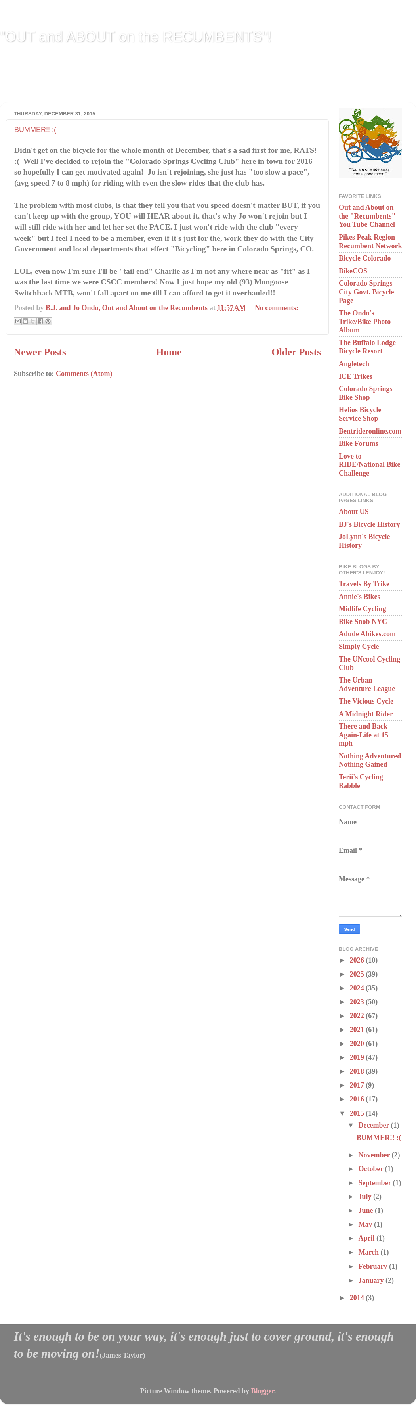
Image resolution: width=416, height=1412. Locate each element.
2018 (358, 1071)
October (371, 1169)
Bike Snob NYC (363, 621)
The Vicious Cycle (366, 701)
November (374, 1155)
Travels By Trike (364, 584)
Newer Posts (40, 352)
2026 (358, 960)
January (371, 1280)
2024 (358, 988)
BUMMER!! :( (35, 130)
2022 (358, 1016)
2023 (358, 1002)
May (366, 1224)
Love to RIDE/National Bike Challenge (370, 464)
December (374, 1125)
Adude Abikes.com (367, 634)
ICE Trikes (355, 376)
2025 (358, 974)
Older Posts (296, 352)
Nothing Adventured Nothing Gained (370, 760)
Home (168, 352)
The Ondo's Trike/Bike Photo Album (365, 321)
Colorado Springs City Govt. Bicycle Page (366, 291)
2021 (358, 1030)
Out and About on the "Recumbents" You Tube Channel (367, 215)
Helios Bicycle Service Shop (360, 414)
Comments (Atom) (84, 374)
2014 (358, 1298)
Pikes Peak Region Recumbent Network (370, 241)
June (366, 1210)
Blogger (262, 1391)
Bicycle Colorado (365, 258)
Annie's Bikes (359, 596)
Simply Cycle (359, 646)
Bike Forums (358, 443)
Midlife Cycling (362, 609)
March (369, 1252)
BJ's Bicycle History (369, 524)
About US (354, 512)
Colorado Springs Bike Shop (366, 393)
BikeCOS (353, 271)
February (373, 1266)
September (375, 1183)
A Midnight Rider (366, 714)
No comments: (276, 308)
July (365, 1197)
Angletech (354, 364)
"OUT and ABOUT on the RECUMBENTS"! (135, 37)
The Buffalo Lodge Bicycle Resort (367, 347)
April (367, 1238)
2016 (358, 1099)
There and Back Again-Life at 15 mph (363, 734)
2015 (358, 1113)
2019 (358, 1057)
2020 (358, 1043)
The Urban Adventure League (367, 684)
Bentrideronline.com (370, 431)
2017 (358, 1085)
